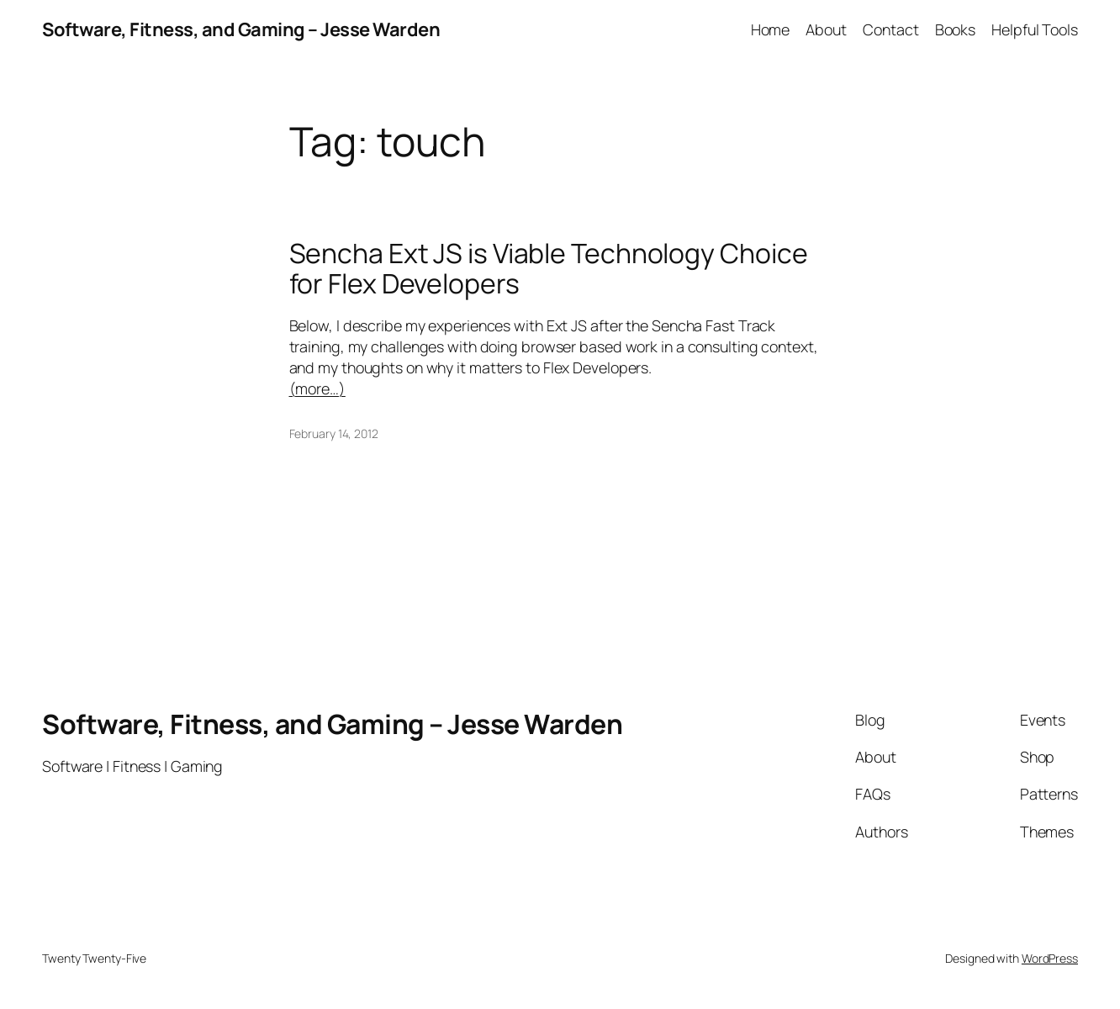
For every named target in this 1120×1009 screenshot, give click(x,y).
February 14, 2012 (333, 433)
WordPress (1050, 958)
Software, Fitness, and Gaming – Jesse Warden (241, 29)
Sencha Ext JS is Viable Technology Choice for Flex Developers (548, 269)
